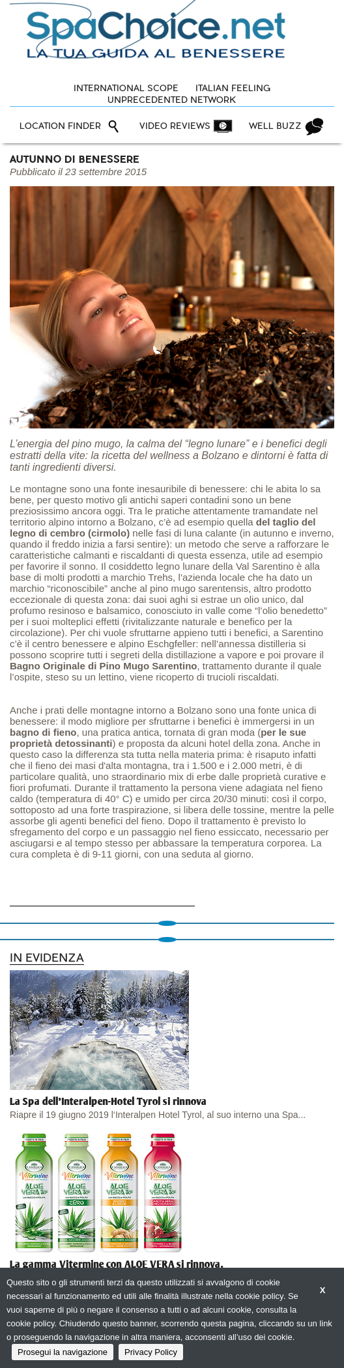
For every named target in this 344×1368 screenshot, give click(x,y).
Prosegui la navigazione (63, 1352)
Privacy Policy (150, 1352)
